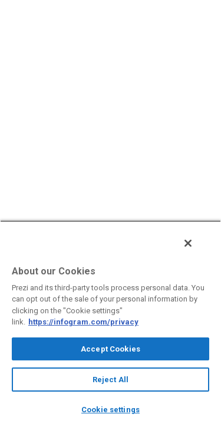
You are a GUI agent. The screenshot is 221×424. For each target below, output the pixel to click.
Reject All (110, 379)
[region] (110, 325)
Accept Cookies (110, 348)
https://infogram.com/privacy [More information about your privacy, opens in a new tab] (83, 321)
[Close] (196, 249)
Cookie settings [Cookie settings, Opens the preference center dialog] (110, 409)
